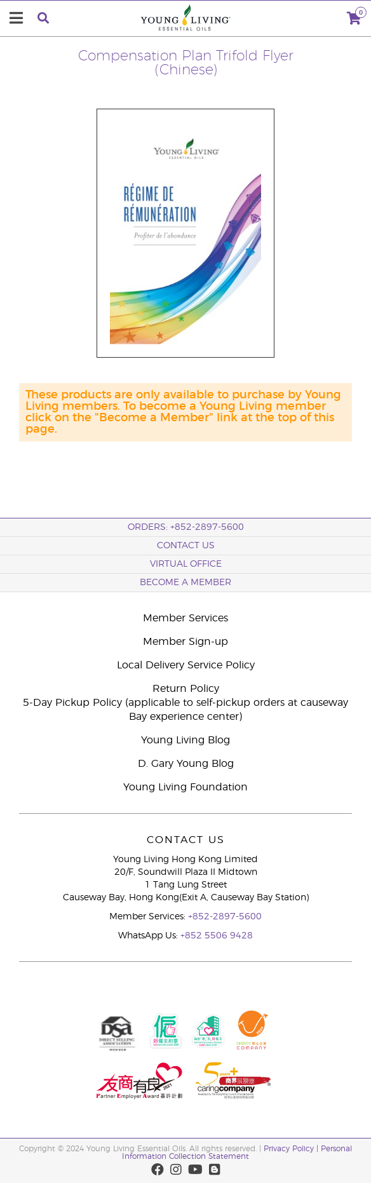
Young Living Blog (185, 740)
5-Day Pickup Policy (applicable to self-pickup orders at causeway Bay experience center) (185, 710)
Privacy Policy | (292, 1149)
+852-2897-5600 (225, 916)
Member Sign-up (185, 642)
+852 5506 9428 (216, 935)
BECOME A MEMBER (185, 582)
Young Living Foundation (185, 787)
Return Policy (185, 689)
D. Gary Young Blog (186, 764)
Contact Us (186, 545)
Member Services (185, 618)
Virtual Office (186, 564)
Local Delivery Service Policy (186, 665)
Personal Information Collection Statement (237, 1152)
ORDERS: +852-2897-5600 (186, 527)
